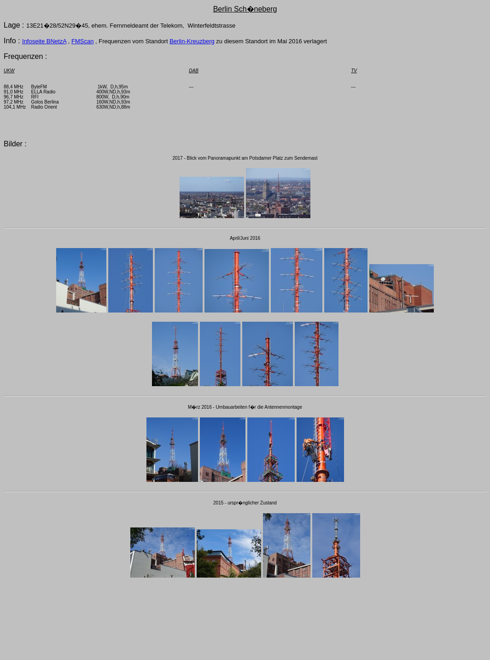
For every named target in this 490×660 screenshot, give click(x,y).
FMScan (82, 41)
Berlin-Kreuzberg (192, 41)
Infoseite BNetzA (44, 41)
